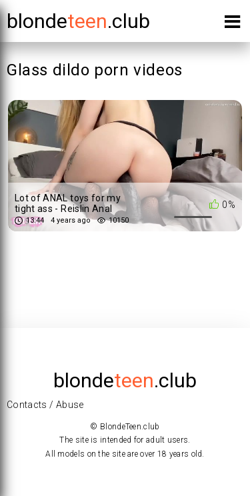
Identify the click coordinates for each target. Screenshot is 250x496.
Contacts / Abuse (45, 404)
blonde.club (78, 21)
